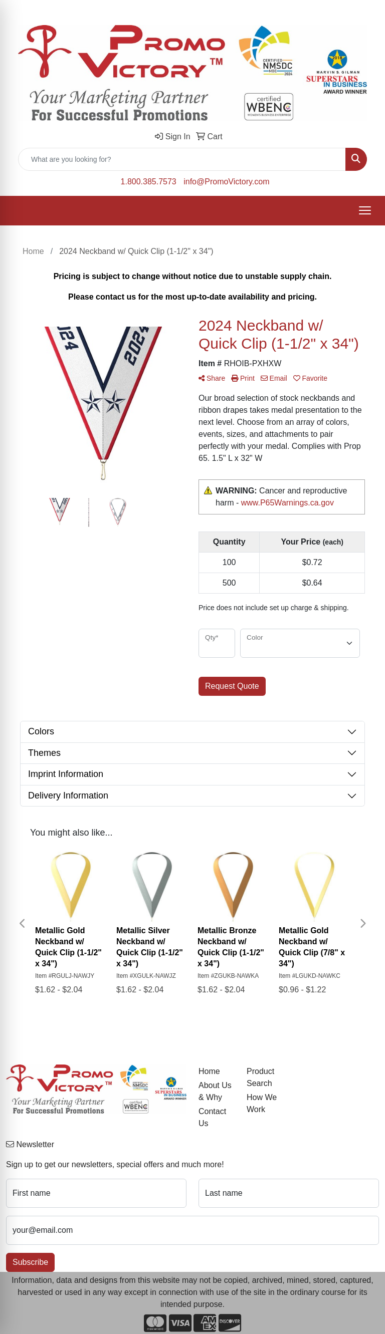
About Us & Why (215, 1091)
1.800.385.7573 (148, 181)
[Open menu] (365, 210)
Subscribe (30, 1262)
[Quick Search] (182, 159)
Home (209, 1071)
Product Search (260, 1077)
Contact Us (212, 1117)
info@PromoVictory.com (226, 181)
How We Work (262, 1103)
